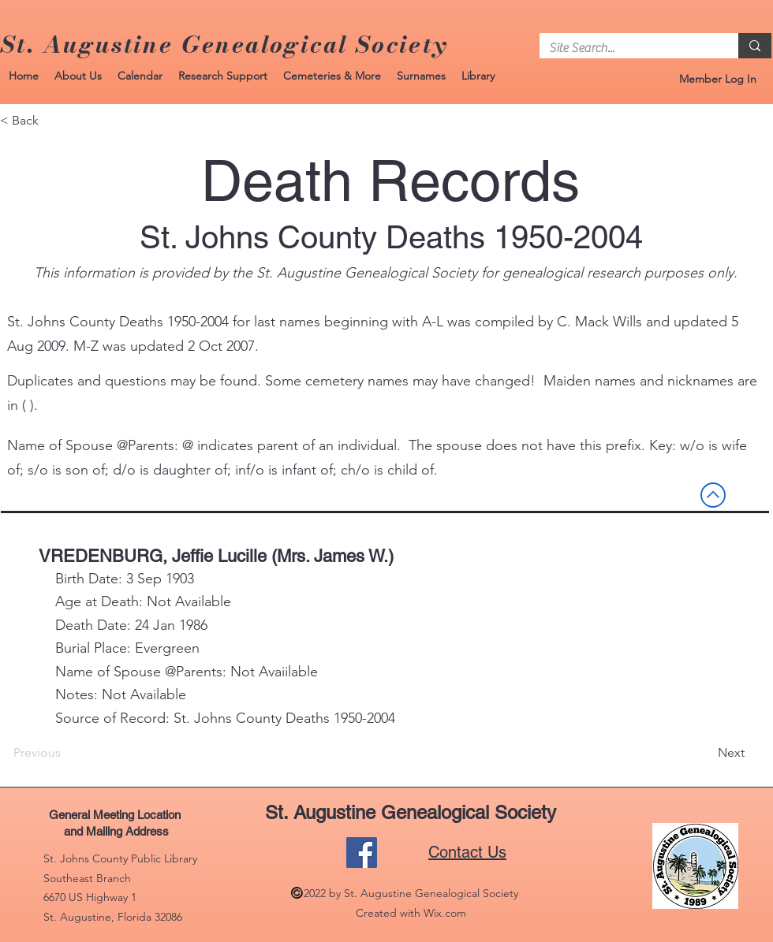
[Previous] (65, 753)
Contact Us (467, 852)
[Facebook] (361, 852)
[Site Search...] (627, 48)
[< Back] (52, 120)
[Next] (705, 753)
